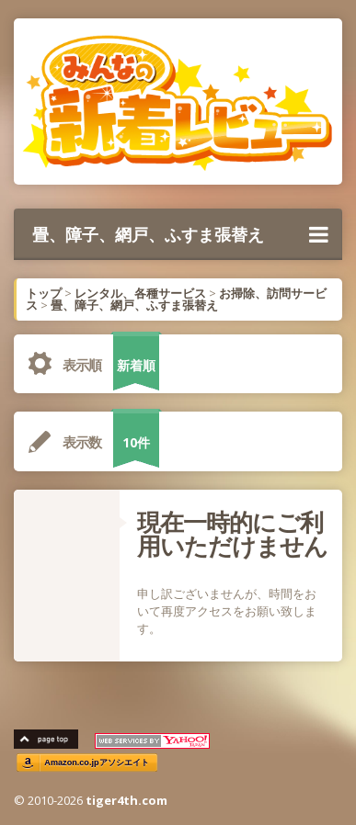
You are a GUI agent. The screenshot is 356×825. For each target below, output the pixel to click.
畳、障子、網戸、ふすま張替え (180, 234)
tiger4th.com (126, 800)
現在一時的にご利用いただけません (232, 533)
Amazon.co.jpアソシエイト (96, 763)
